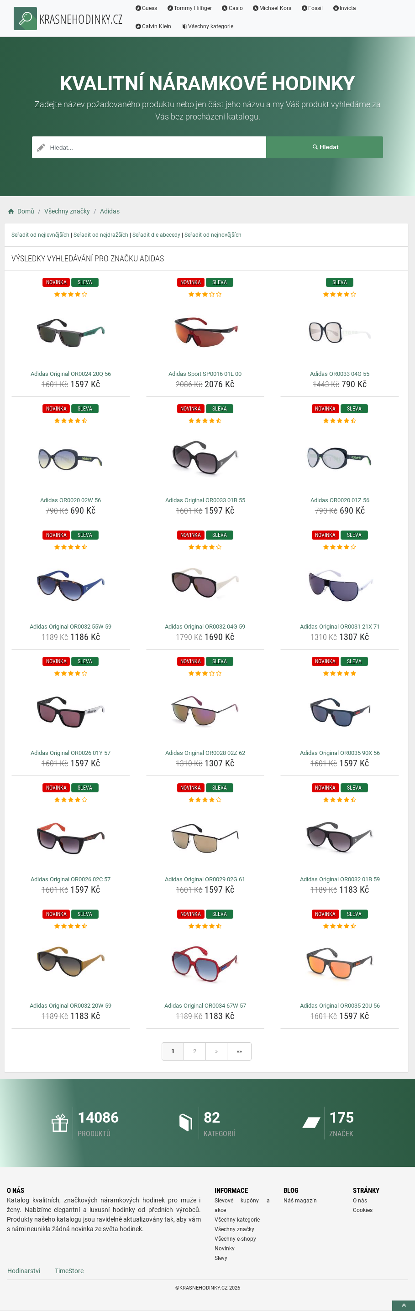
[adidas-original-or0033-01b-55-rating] (205, 421)
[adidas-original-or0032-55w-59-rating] (71, 547)
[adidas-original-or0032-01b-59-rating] (340, 800)
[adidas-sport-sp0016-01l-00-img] (205, 333)
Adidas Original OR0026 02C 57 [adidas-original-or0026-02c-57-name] (70, 879)
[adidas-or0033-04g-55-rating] (340, 294)
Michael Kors (272, 8)
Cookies (363, 1210)
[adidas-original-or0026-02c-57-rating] (71, 800)
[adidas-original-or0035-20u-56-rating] (340, 926)
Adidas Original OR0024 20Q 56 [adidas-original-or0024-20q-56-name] (71, 373)
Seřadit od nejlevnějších (40, 235)
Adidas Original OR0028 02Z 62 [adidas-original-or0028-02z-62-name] (205, 752)
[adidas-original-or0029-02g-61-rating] (205, 800)
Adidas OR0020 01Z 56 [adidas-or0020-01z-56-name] (339, 500)
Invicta (345, 8)
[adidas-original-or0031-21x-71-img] (340, 585)
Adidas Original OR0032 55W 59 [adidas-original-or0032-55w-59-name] (70, 626)
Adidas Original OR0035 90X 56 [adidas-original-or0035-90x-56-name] (340, 752)
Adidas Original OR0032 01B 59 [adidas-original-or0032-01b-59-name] (340, 879)
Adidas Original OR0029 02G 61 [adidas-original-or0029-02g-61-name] (205, 879)
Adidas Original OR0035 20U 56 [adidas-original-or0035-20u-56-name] (340, 1005)
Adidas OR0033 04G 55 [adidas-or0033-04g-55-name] (339, 373)
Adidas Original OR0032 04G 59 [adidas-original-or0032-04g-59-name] (205, 626)
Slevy (221, 1258)
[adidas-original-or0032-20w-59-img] (71, 965)
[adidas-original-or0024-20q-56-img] (71, 333)
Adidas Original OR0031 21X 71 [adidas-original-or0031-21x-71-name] (340, 626)
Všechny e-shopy (235, 1239)
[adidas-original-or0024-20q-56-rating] (71, 294)
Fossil (312, 8)
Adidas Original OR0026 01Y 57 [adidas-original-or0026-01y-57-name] (70, 752)
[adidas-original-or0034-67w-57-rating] (205, 926)
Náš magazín (300, 1200)
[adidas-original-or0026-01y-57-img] (71, 712)
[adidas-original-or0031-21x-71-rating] (340, 547)
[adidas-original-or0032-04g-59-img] (205, 585)
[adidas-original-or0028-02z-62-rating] (205, 673)
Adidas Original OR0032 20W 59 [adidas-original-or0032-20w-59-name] (70, 1005)
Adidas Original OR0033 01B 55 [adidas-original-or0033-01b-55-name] (205, 500)
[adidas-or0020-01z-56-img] (340, 459)
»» (239, 1051)
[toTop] (403, 1306)
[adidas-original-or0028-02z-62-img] (205, 712)
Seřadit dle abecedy (156, 235)
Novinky (225, 1248)
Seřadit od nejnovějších (213, 235)
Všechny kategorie (207, 26)
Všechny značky (234, 1229)
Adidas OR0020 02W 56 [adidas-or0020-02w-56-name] (70, 500)
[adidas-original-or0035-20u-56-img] (340, 965)
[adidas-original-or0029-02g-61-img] (205, 838)
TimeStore (69, 1271)
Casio (233, 8)
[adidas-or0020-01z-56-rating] (340, 421)
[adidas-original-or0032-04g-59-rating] (205, 547)
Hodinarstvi (23, 1271)
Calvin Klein (153, 26)
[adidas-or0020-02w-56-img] (71, 459)
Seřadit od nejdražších (101, 235)
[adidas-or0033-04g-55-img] (340, 333)
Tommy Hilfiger (190, 8)
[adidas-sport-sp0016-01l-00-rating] (205, 294)
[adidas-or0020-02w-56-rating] (71, 421)
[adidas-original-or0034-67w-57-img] (205, 965)
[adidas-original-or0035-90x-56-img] (340, 712)
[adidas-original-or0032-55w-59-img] (71, 585)
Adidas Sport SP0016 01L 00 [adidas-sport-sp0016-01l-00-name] (205, 373)
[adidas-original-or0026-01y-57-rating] (71, 673)
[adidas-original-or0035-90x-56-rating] (340, 673)
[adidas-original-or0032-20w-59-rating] (71, 926)
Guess (146, 8)
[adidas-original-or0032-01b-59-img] (340, 838)
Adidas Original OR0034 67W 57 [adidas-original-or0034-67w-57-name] (205, 1005)
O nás (360, 1200)
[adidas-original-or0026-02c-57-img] (71, 838)
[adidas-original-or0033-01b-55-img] (205, 459)
